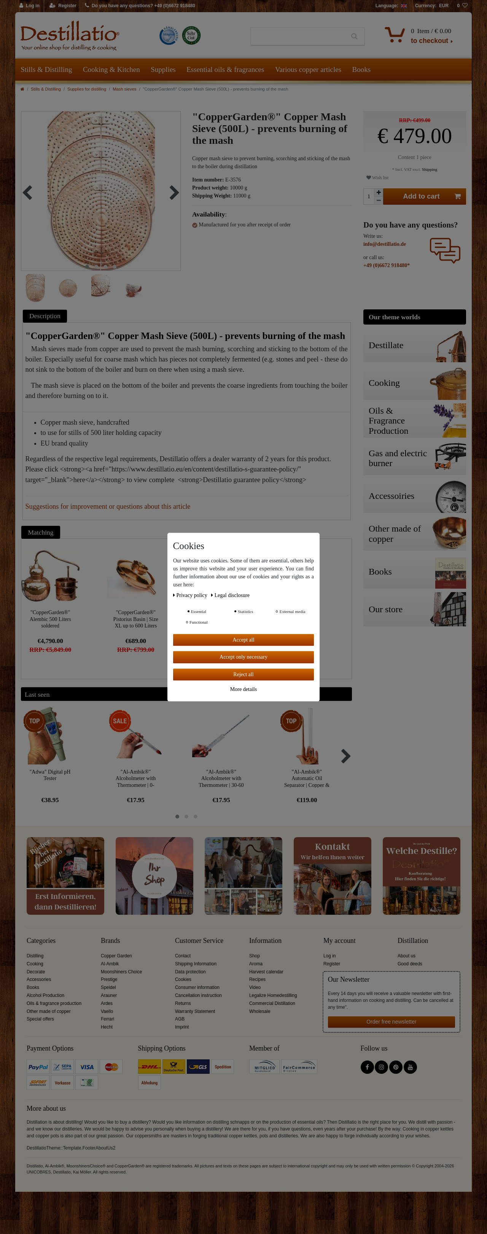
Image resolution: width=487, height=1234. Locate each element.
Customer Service (199, 940)
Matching (41, 532)
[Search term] (298, 36)
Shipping (429, 169)
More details (243, 689)
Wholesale (260, 1011)
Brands (110, 940)
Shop (254, 956)
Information (265, 940)
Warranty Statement (195, 1011)
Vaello (107, 1011)
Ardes (107, 1003)
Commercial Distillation (272, 1003)
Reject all (243, 674)
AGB (180, 1019)
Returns (183, 1003)
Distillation (413, 940)
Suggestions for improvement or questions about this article (108, 506)
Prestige (109, 979)
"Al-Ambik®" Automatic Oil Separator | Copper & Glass (306, 778)
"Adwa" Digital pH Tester (50, 775)
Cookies (183, 979)
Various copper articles (308, 69)
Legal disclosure (230, 595)
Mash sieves (124, 89)
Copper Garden (116, 956)
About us (406, 956)
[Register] (63, 6)
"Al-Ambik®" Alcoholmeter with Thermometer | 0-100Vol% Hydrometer (135, 778)
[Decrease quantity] (378, 201)
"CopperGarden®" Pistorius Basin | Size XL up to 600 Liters (135, 619)
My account (339, 940)
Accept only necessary (243, 657)
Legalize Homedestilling (273, 995)
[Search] (354, 36)
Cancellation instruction (198, 995)
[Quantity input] (368, 196)
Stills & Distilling (46, 69)
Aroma (256, 964)
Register (331, 964)
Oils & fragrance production (54, 1003)
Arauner (109, 995)
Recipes (257, 979)
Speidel (108, 987)
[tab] (46, 316)
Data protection (190, 971)
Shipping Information (195, 964)
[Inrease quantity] (378, 192)
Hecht (107, 1027)
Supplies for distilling (86, 89)
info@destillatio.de (384, 244)
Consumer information (197, 987)
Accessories (39, 979)
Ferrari (107, 1019)
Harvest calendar (266, 971)
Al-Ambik (110, 964)
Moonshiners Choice (121, 971)
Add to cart (432, 196)
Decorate (36, 971)
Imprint (182, 1027)
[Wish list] (462, 6)
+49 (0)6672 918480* (386, 265)
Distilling (35, 956)
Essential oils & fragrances (225, 69)
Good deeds (410, 964)
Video (255, 987)
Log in (329, 956)
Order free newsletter (391, 1022)
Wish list (377, 177)
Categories (41, 940)
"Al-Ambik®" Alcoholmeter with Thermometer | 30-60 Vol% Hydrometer (221, 778)
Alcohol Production (45, 995)
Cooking (35, 964)
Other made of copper (49, 1011)
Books (361, 69)
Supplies (163, 69)
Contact (183, 956)
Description (44, 316)
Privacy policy (190, 595)
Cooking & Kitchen (111, 69)
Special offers (40, 1019)
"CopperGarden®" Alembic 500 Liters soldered (50, 619)
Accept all (243, 640)
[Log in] (29, 6)
